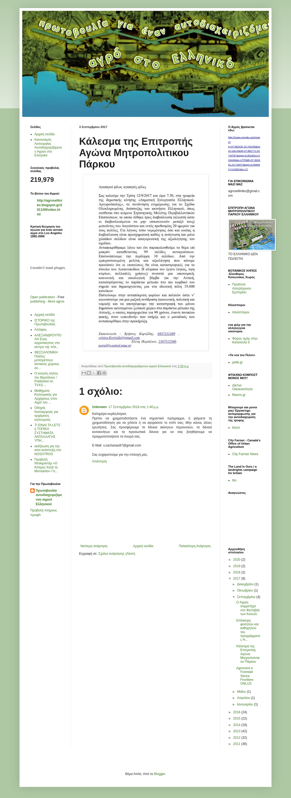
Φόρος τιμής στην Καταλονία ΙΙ (245, 340)
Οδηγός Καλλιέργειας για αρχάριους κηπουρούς (46, 413)
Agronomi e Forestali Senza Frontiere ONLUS (244, 676)
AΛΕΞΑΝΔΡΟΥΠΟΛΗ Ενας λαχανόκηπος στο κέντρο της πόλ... (47, 341)
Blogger (159, 774)
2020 (237, 559)
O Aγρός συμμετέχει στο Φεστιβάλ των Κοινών (248, 608)
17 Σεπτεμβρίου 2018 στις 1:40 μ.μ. (133, 407)
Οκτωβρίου (245, 590)
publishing (37, 301)
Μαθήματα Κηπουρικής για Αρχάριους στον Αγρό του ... (45, 396)
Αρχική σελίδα (143, 546)
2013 (237, 731)
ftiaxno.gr (238, 395)
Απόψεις (40, 329)
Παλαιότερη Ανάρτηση (195, 546)
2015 (237, 718)
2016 (237, 712)
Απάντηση (99, 461)
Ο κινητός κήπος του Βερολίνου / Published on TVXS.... (46, 379)
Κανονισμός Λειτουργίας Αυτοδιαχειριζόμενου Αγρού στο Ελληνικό (48, 147)
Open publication (42, 297)
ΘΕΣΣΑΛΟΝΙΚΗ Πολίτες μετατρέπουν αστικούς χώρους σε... (46, 360)
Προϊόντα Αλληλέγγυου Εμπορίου (241, 288)
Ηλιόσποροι (240, 312)
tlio (234, 480)
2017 (237, 578)
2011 (237, 744)
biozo (236, 427)
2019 (237, 566)
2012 (237, 738)
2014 (237, 725)
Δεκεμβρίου (246, 584)
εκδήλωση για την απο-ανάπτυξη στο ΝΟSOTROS (47, 450)
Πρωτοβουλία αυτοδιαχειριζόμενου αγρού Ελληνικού (49, 497)
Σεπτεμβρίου (246, 597)
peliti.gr (237, 362)
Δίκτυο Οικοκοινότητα (242, 387)
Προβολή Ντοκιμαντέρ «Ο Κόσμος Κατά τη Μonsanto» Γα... (46, 465)
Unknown (99, 407)
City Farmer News (245, 454)
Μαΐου (242, 692)
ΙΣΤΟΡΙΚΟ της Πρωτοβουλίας (44, 322)
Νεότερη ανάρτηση (93, 546)
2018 (237, 572)
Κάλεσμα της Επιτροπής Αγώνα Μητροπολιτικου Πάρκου (248, 654)
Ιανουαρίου (245, 704)
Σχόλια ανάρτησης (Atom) (116, 554)
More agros (56, 301)
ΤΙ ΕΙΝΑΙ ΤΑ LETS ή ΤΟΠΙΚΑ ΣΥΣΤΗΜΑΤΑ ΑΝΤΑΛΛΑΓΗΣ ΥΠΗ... (47, 433)
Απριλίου (244, 698)
